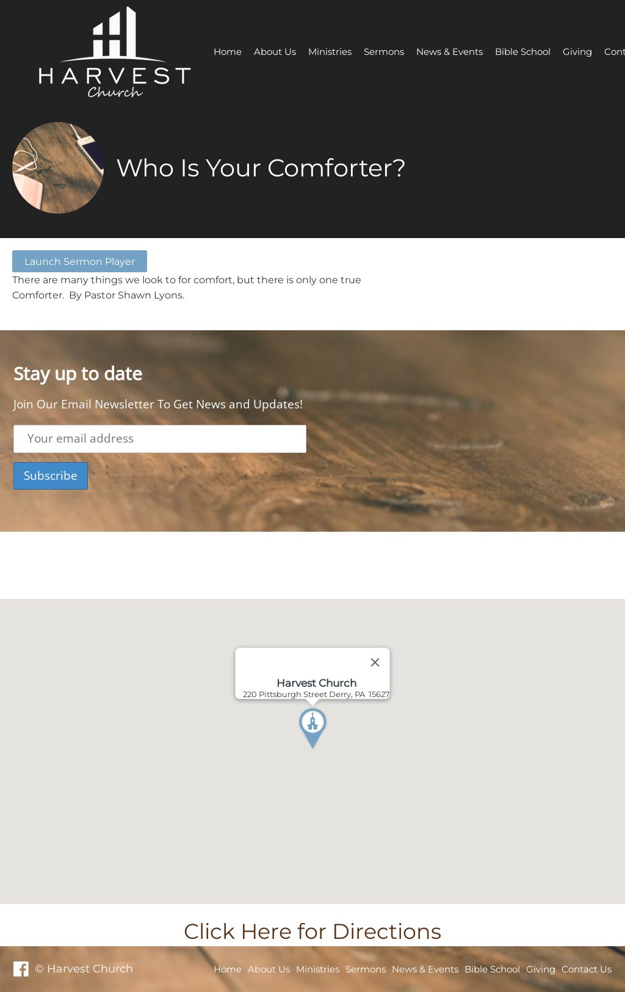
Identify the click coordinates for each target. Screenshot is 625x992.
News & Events (449, 51)
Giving (577, 51)
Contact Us (587, 969)
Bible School (523, 51)
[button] (335, 751)
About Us (275, 51)
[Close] (375, 662)
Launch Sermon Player (79, 261)
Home (228, 51)
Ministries (330, 51)
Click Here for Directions (312, 931)
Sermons (384, 51)
